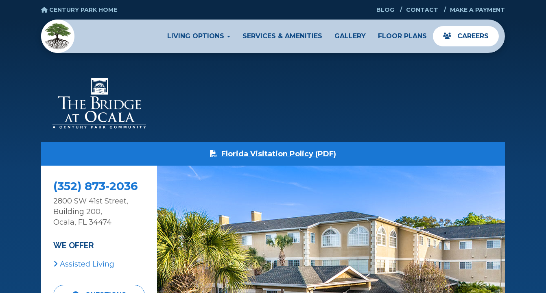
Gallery (350, 36)
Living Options (198, 36)
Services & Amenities (282, 36)
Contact (422, 9)
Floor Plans (402, 36)
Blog (385, 9)
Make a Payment (477, 9)
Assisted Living (83, 264)
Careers (466, 36)
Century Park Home (79, 9)
